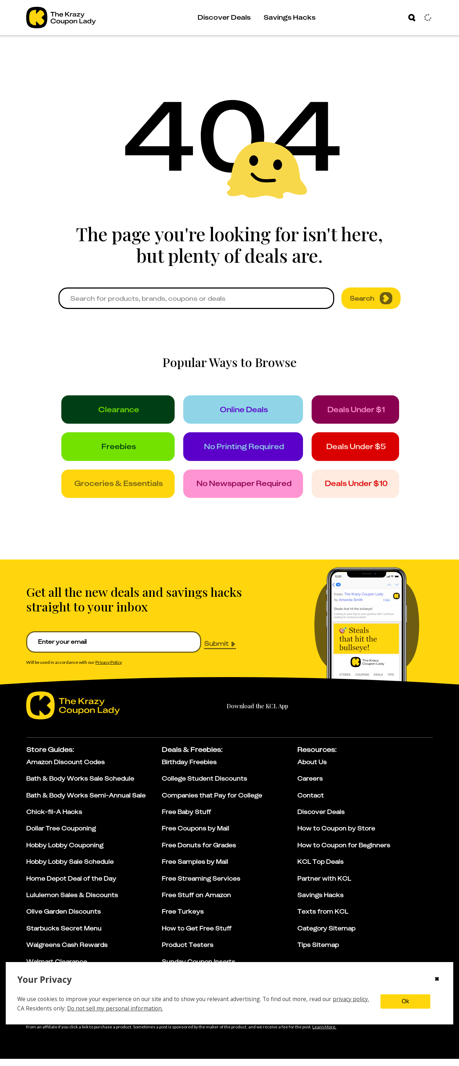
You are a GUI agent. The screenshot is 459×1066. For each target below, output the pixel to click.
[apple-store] (336, 712)
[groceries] (121, 489)
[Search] (412, 18)
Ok (405, 1001)
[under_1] (370, 410)
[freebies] (121, 450)
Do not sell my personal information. (115, 1008)
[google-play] (402, 712)
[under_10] (370, 489)
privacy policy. (351, 999)
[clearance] (121, 410)
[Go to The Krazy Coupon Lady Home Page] (61, 17)
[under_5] (370, 450)
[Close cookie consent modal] (437, 980)
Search (371, 298)
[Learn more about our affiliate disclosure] (324, 1034)
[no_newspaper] (252, 489)
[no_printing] (252, 450)
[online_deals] (252, 410)
